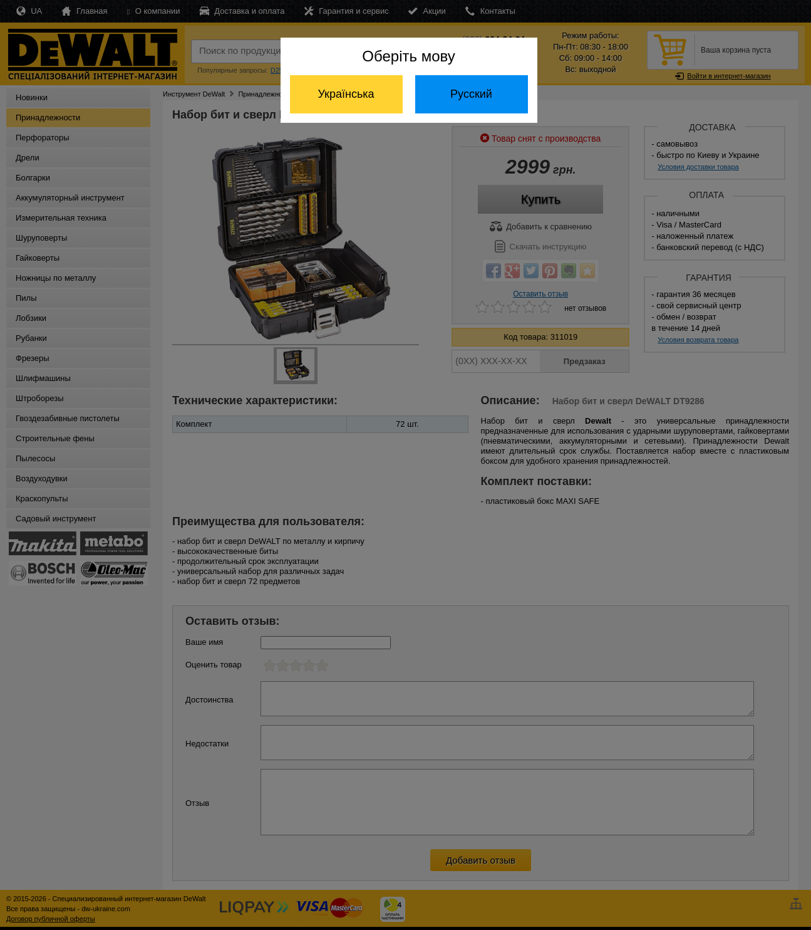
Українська (346, 94)
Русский (471, 94)
